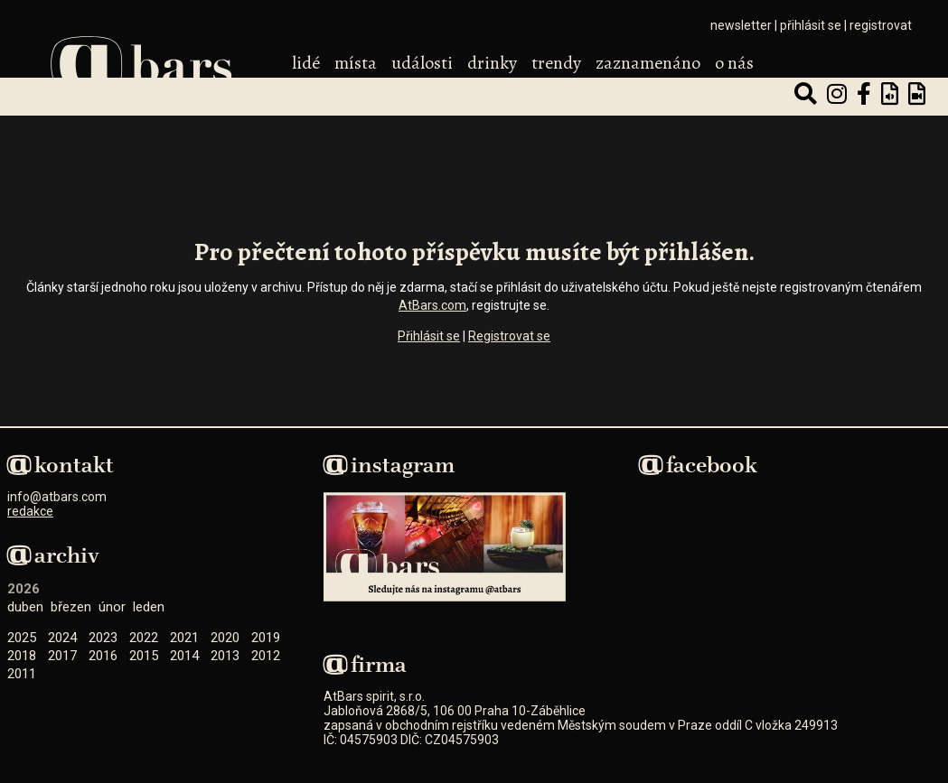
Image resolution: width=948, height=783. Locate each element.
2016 (103, 656)
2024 (62, 637)
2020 (225, 637)
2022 (143, 637)
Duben (25, 607)
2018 (21, 656)
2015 (143, 656)
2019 (265, 637)
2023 (103, 637)
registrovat (880, 25)
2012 (265, 656)
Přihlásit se (429, 336)
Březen (71, 607)
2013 (225, 656)
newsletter (741, 25)
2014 (184, 656)
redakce (30, 511)
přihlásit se (810, 25)
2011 (21, 674)
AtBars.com (432, 305)
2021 (184, 637)
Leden (148, 607)
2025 (21, 637)
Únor (112, 607)
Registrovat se (509, 336)
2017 (62, 656)
